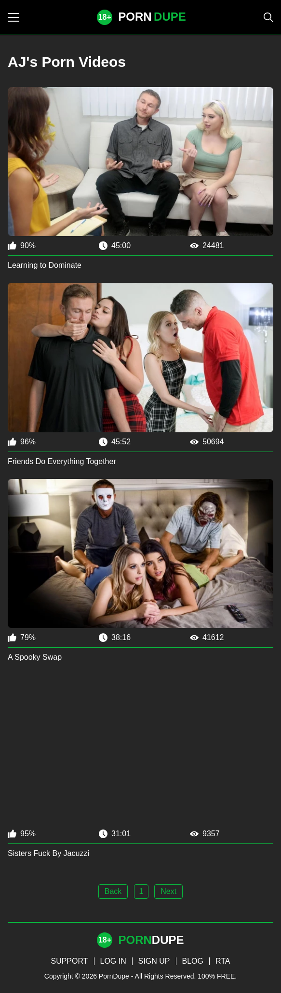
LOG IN (113, 961)
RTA (222, 961)
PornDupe (114, 976)
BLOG (192, 961)
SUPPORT (69, 961)
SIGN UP (154, 961)
